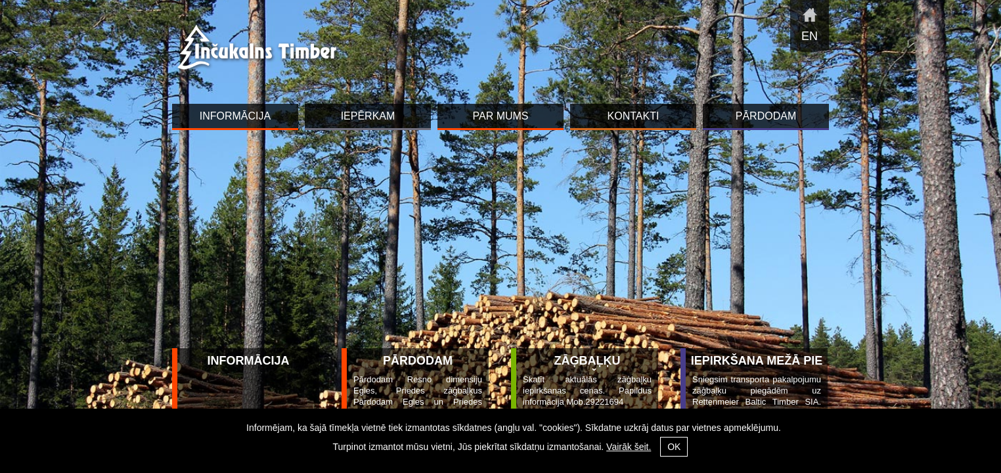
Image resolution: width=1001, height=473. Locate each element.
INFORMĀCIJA (249, 360)
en (809, 36)
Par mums (500, 116)
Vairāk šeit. (628, 446)
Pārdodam (418, 360)
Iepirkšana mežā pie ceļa (756, 368)
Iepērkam (368, 116)
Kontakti (633, 116)
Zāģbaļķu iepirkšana (586, 368)
